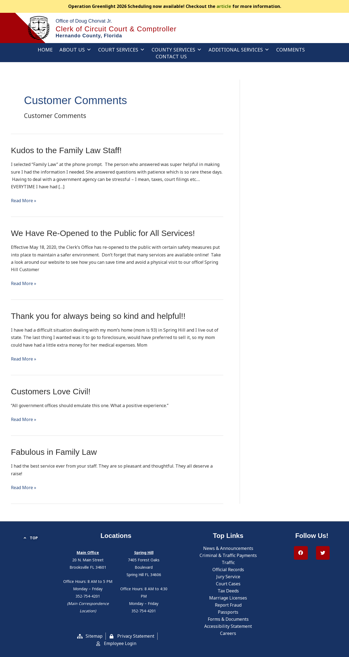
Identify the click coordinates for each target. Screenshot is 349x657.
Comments (290, 50)
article (223, 6)
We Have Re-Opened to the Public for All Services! (103, 233)
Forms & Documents (228, 619)
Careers (228, 633)
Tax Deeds (228, 591)
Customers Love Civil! (51, 391)
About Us (75, 50)
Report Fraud (228, 605)
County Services (177, 50)
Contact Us (171, 56)
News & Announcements (228, 548)
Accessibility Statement (228, 626)
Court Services (121, 50)
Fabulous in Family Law (54, 451)
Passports (228, 612)
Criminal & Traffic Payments (228, 555)
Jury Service (228, 576)
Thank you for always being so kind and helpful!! (98, 315)
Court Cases (228, 584)
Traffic (228, 562)
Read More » (23, 200)
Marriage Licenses (228, 598)
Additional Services (239, 50)
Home (45, 50)
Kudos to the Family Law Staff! (66, 150)
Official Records (228, 569)
